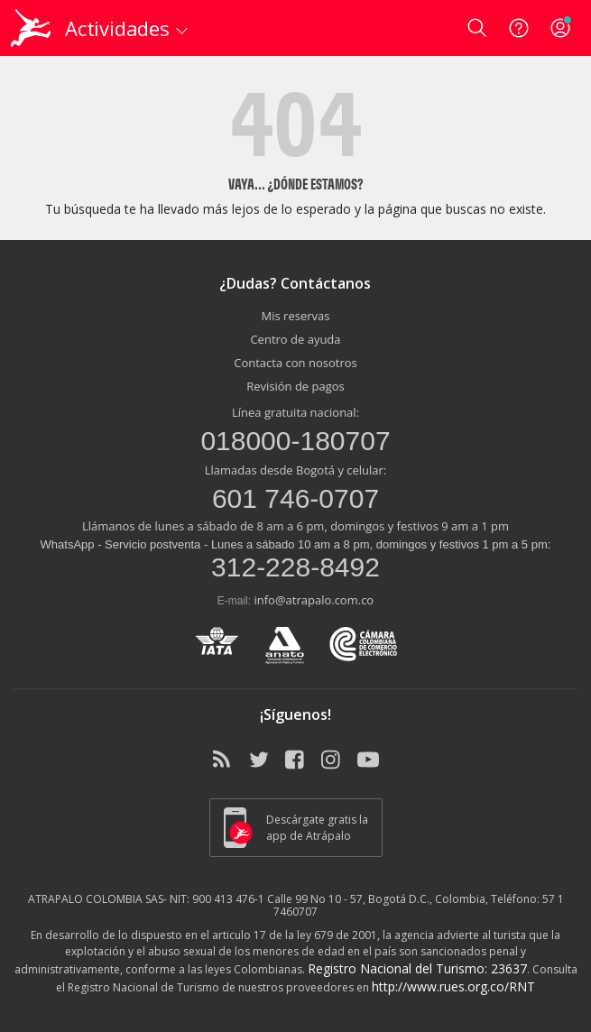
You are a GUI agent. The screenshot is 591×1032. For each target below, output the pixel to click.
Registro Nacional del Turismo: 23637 (417, 968)
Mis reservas (296, 315)
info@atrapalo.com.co (314, 600)
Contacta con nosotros (295, 362)
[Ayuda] (519, 28)
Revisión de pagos (295, 386)
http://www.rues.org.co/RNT (453, 986)
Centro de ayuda (295, 339)
